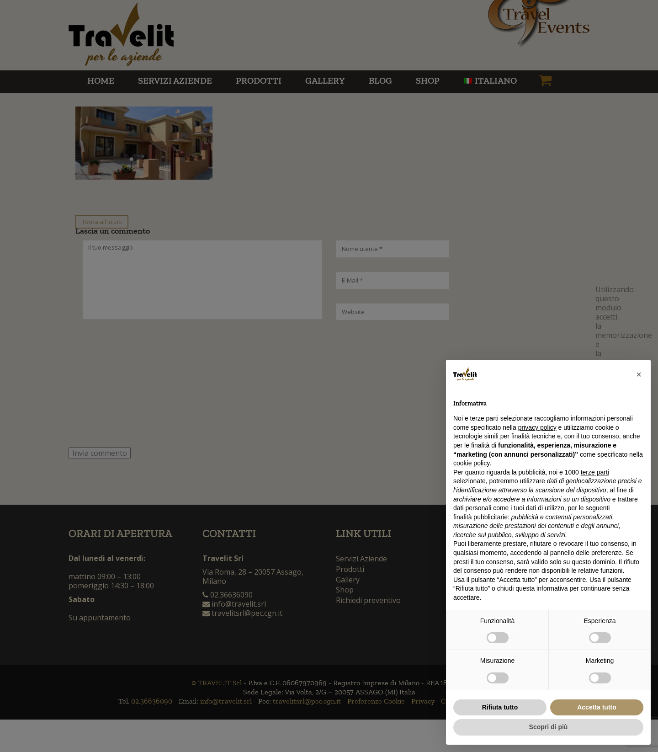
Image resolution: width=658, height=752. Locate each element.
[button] (638, 374)
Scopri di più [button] (548, 727)
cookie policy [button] (471, 463)
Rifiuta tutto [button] (500, 707)
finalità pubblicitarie (480, 517)
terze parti (595, 472)
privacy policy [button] (537, 427)
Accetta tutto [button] (596, 707)
